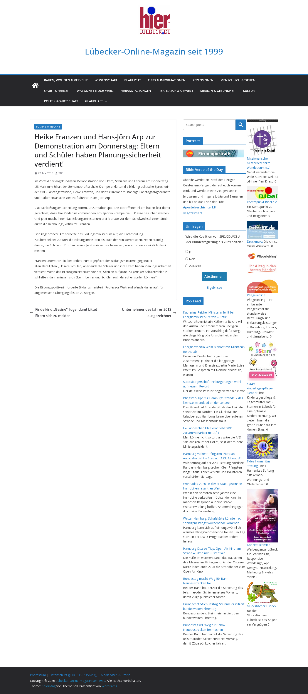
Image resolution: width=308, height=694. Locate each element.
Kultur (249, 91)
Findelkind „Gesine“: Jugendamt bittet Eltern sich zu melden (63, 312)
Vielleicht (195, 266)
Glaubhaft (94, 101)
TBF (61, 173)
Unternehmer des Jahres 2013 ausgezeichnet (149, 312)
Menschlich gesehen (237, 80)
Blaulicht (132, 80)
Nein (192, 259)
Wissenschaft (106, 80)
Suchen (241, 124)
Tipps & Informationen (166, 80)
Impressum (38, 675)
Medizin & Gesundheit (218, 91)
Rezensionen (203, 80)
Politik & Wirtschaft (61, 101)
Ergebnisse (214, 287)
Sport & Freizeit (57, 91)
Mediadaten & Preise (115, 675)
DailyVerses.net (192, 213)
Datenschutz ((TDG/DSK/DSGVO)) (73, 675)
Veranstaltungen (136, 91)
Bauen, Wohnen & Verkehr (66, 80)
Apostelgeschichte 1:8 (199, 207)
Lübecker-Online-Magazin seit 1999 (154, 51)
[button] (105, 101)
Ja (190, 252)
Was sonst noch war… (95, 91)
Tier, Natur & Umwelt (175, 91)
